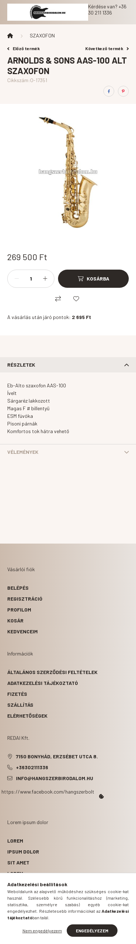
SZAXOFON (42, 35)
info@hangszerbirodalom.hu (54, 778)
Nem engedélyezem (42, 930)
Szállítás (20, 705)
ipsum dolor (23, 851)
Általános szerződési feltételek (52, 672)
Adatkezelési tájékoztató (42, 683)
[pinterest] (123, 91)
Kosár (15, 620)
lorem (15, 841)
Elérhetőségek (27, 716)
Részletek (21, 365)
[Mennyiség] (31, 278)
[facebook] (108, 91)
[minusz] (16, 278)
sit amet (18, 862)
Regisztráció (24, 599)
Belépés (18, 588)
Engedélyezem (92, 930)
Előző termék (23, 48)
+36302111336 (32, 767)
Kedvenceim (22, 631)
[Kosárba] (93, 279)
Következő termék (107, 48)
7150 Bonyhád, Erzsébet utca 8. (57, 756)
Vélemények (22, 452)
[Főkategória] (10, 36)
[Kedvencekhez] (76, 298)
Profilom (19, 609)
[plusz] (45, 278)
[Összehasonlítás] (58, 298)
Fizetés (17, 694)
